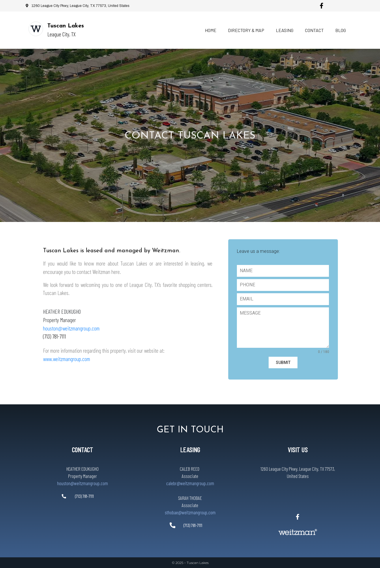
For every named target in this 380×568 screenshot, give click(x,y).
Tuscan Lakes (65, 26)
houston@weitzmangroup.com (71, 328)
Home (210, 30)
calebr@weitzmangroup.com (190, 483)
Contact (314, 30)
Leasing (284, 30)
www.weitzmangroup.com (66, 359)
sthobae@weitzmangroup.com (189, 512)
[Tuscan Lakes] (36, 29)
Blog (340, 30)
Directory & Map (246, 30)
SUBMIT (283, 362)
